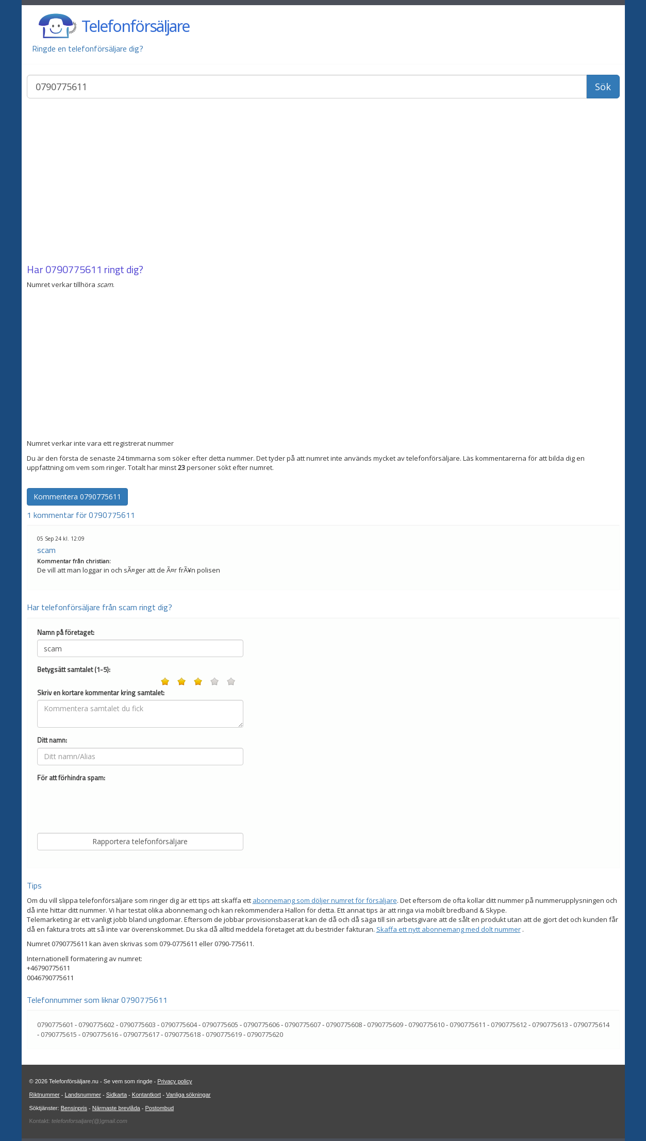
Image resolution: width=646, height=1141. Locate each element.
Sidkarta (116, 1095)
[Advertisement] (323, 182)
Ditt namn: (52, 740)
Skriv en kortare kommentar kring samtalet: (100, 693)
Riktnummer (44, 1095)
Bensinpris (74, 1108)
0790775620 (265, 1034)
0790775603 (138, 1024)
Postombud (159, 1108)
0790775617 (141, 1034)
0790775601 (55, 1024)
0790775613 (550, 1024)
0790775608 (344, 1024)
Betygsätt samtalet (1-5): (73, 670)
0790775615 (59, 1034)
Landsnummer (83, 1095)
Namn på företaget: (65, 632)
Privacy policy (174, 1081)
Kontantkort (146, 1095)
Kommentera (77, 496)
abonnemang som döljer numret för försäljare (325, 900)
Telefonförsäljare (135, 26)
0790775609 (385, 1024)
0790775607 (303, 1024)
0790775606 (261, 1024)
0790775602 (96, 1024)
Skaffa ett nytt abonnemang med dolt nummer (448, 929)
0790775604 (179, 1024)
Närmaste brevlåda (116, 1108)
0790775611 (73, 269)
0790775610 (426, 1024)
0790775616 (100, 1034)
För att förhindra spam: (71, 778)
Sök (603, 86)
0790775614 (591, 1024)
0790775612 (509, 1024)
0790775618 (182, 1034)
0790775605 (220, 1024)
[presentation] (115, 805)
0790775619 (224, 1034)
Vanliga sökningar (188, 1095)
